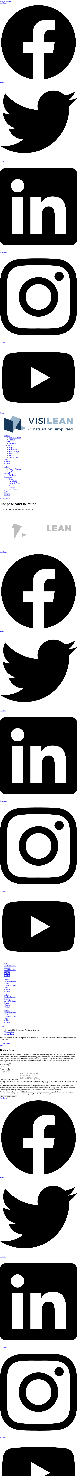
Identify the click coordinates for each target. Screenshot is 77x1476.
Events (11, 453)
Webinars (12, 455)
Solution (7, 436)
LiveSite (12, 440)
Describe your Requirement (10, 1081)
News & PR (13, 449)
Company (3, 1071)
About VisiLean (10, 970)
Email (2, 1067)
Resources (8, 446)
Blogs (11, 447)
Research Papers (14, 451)
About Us (7, 442)
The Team (12, 444)
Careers (7, 461)
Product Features (15, 438)
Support (7, 459)
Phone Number (5, 1069)
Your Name (4, 1064)
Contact (7, 463)
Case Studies (13, 457)
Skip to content (5, 1)
